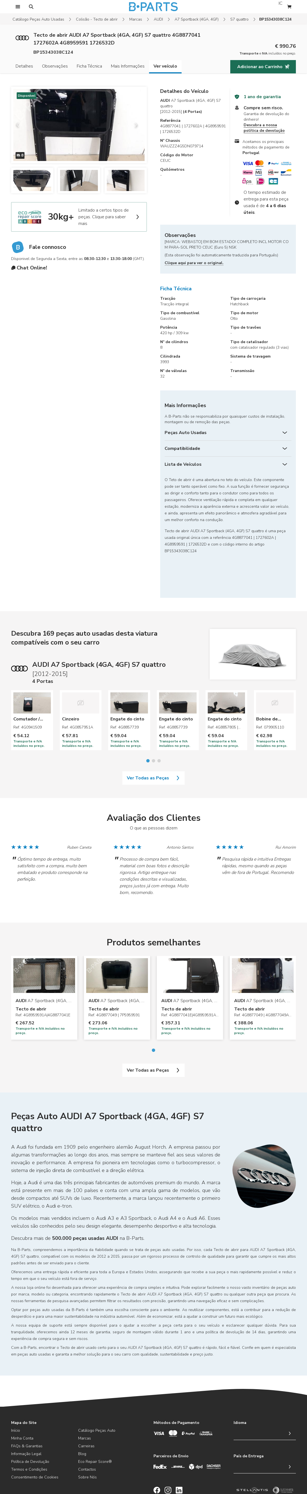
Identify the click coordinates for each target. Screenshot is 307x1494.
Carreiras (86, 1410)
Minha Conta (22, 1402)
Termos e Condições (29, 1433)
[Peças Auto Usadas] (228, 432)
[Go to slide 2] (153, 725)
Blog (82, 1418)
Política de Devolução (30, 1426)
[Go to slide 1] (148, 725)
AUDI (158, 19)
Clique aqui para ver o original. (194, 263)
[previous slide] (20, 124)
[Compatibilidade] (228, 448)
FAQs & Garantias (27, 1410)
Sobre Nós (87, 1441)
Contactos (87, 1433)
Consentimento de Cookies (34, 1441)
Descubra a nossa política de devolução (264, 127)
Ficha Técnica (89, 66)
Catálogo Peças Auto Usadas (38, 19)
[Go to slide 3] (159, 725)
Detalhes (24, 66)
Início (15, 1395)
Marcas (135, 19)
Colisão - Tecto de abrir (97, 19)
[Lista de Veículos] (228, 464)
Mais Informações (128, 66)
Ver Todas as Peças (153, 742)
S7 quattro (239, 19)
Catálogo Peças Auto (96, 1395)
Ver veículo (165, 66)
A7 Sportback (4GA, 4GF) (197, 19)
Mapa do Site (23, 1387)
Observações (55, 66)
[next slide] (137, 124)
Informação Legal (26, 1418)
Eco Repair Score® (95, 1426)
